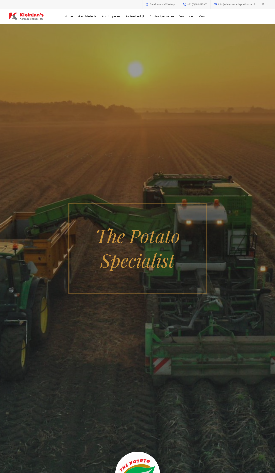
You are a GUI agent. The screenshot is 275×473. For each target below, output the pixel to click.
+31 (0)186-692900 (197, 4)
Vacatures (186, 16)
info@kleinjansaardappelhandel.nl (236, 4)
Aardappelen (111, 16)
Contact (204, 16)
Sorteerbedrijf (134, 16)
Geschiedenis (87, 16)
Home (69, 16)
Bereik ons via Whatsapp (163, 4)
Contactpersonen (162, 16)
